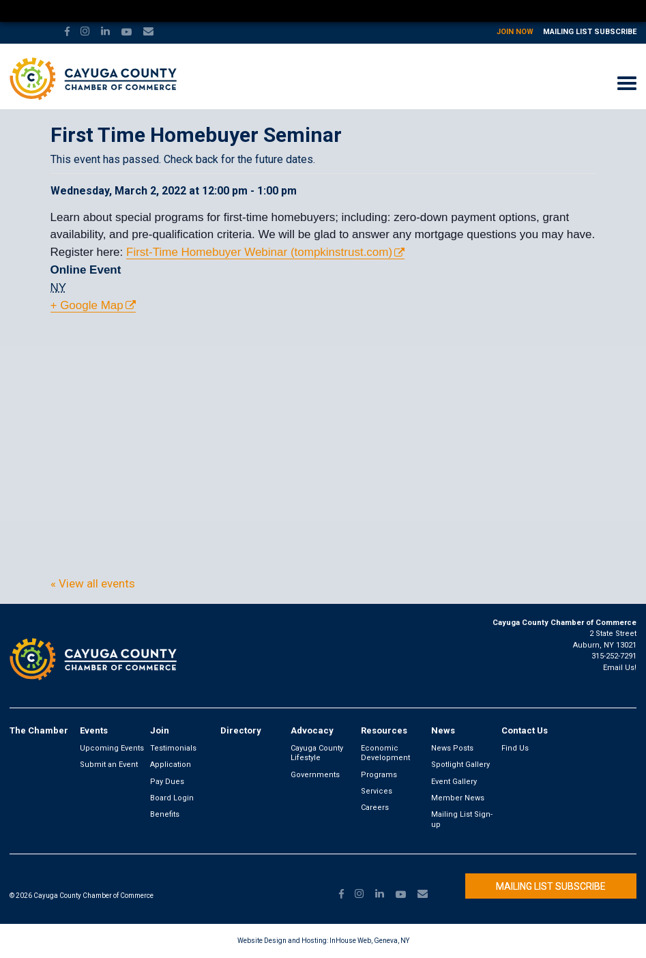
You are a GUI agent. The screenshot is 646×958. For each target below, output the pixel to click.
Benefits (164, 814)
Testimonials (173, 748)
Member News (457, 798)
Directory (240, 730)
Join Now (515, 31)
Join (159, 730)
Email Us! (619, 667)
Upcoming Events (112, 748)
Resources (384, 730)
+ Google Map (86, 305)
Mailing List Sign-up (462, 819)
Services (376, 791)
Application (170, 764)
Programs (379, 774)
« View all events (92, 583)
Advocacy (312, 730)
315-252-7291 (613, 656)
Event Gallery (454, 781)
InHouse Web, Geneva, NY (369, 940)
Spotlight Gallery (460, 764)
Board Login (172, 798)
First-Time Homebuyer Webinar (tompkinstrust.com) (259, 252)
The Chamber (39, 730)
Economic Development (385, 753)
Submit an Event (109, 764)
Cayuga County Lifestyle (317, 753)
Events (94, 730)
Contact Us (524, 730)
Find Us (515, 748)
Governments (315, 774)
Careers (375, 807)
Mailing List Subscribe (589, 31)
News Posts (452, 748)
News (443, 730)
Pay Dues (167, 781)
